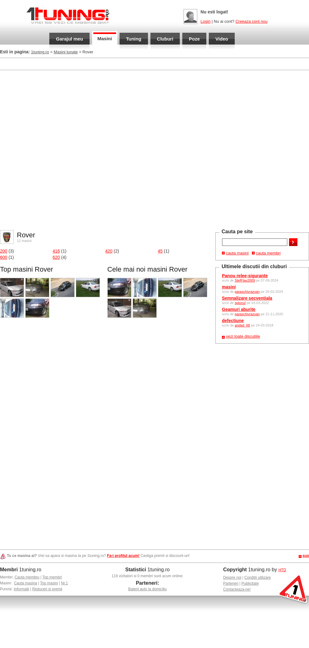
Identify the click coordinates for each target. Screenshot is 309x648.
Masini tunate (66, 52)
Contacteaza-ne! (237, 589)
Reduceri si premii (47, 589)
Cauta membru (27, 577)
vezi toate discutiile (243, 336)
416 (56, 251)
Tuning (133, 38)
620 (56, 257)
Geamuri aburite (238, 309)
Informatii (21, 589)
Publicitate (250, 583)
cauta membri (268, 253)
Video (221, 38)
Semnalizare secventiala (247, 298)
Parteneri (230, 583)
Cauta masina (25, 583)
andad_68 (242, 325)
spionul (240, 303)
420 (108, 251)
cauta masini (237, 253)
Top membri (52, 577)
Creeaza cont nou (251, 21)
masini (229, 286)
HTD (282, 570)
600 (3, 257)
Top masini (49, 583)
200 (3, 251)
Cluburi (165, 38)
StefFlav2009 (245, 280)
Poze (194, 38)
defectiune (233, 320)
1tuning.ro (40, 52)
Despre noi (232, 577)
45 (160, 251)
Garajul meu (69, 38)
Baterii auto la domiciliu (147, 589)
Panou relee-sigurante (245, 275)
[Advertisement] (74, 149)
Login (206, 21)
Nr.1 (64, 583)
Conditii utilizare (257, 577)
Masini (104, 38)
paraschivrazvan (247, 291)
